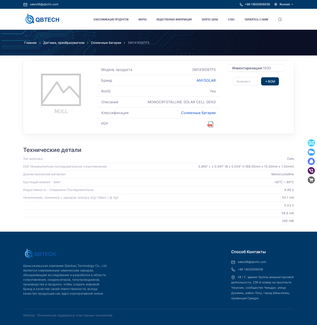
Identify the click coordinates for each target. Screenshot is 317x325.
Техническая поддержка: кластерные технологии (74, 315)
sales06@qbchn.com (40, 4)
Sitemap (29, 315)
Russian (284, 4)
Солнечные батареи (106, 42)
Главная (30, 42)
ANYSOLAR (206, 80)
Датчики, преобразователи (63, 42)
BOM (270, 81)
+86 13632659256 (257, 4)
